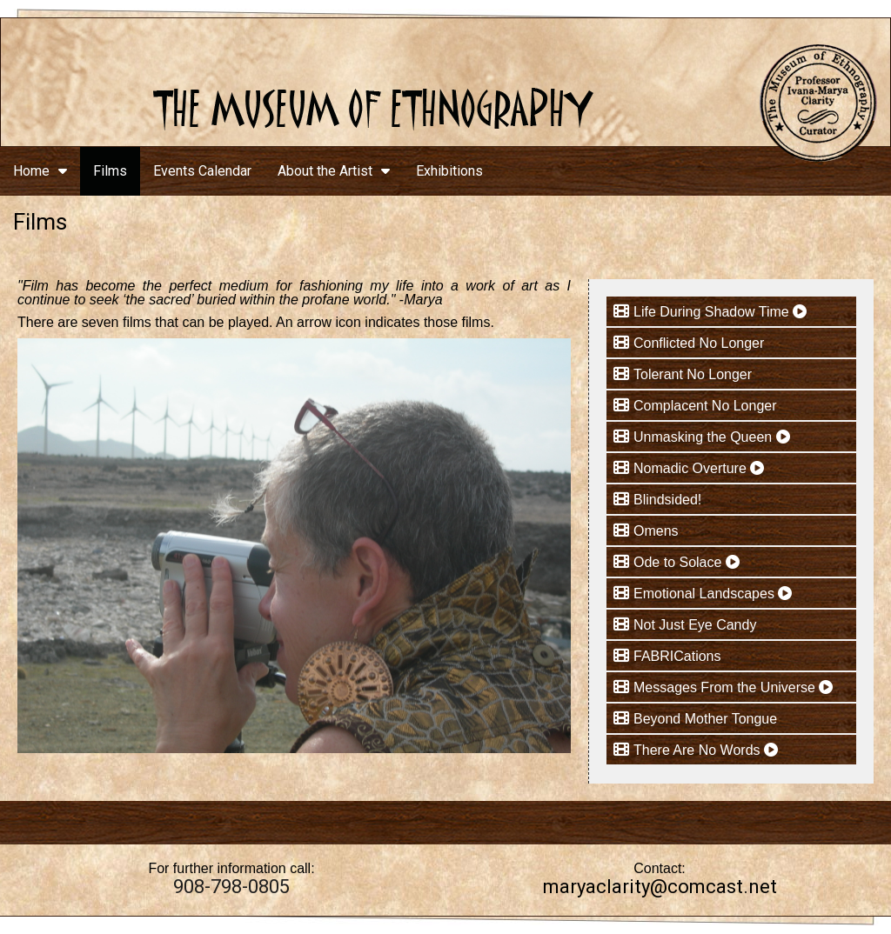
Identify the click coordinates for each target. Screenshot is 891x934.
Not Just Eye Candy (694, 624)
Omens (656, 531)
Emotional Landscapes (712, 593)
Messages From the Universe (733, 687)
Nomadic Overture (698, 468)
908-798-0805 (231, 886)
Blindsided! (667, 499)
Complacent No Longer (705, 405)
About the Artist (334, 171)
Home (40, 171)
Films (110, 171)
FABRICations (676, 656)
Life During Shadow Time (720, 311)
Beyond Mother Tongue (705, 718)
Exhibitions (449, 171)
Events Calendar (202, 171)
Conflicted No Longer (698, 343)
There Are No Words (705, 750)
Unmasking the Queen (711, 437)
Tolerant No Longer (692, 374)
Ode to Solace (686, 562)
